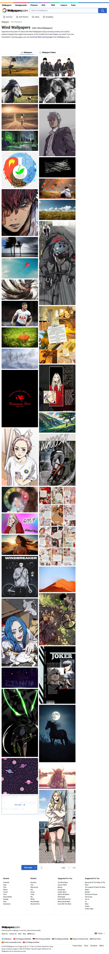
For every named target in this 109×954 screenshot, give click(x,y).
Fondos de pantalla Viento (12, 942)
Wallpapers (6, 5)
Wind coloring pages (45, 37)
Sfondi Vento (96, 939)
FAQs (20, 934)
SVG (43, 5)
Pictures (34, 5)
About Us (5, 934)
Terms (86, 946)
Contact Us (12, 934)
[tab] (27, 52)
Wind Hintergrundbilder (42, 939)
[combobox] (63, 10)
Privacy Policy (77, 946)
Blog (24, 934)
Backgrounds (21, 5)
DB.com (31, 934)
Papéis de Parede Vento (80, 939)
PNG (53, 5)
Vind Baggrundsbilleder (23, 939)
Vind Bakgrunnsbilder (32, 942)
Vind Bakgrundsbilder (61, 939)
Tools (73, 5)
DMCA (101, 946)
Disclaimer (93, 946)
